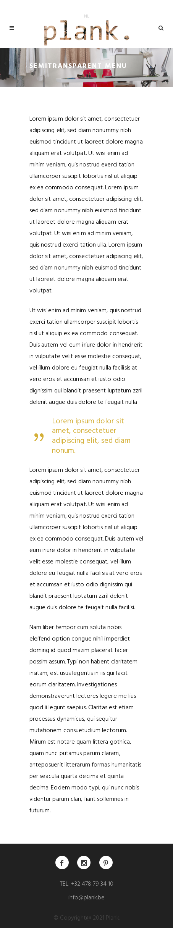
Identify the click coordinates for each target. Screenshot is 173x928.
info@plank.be (86, 898)
